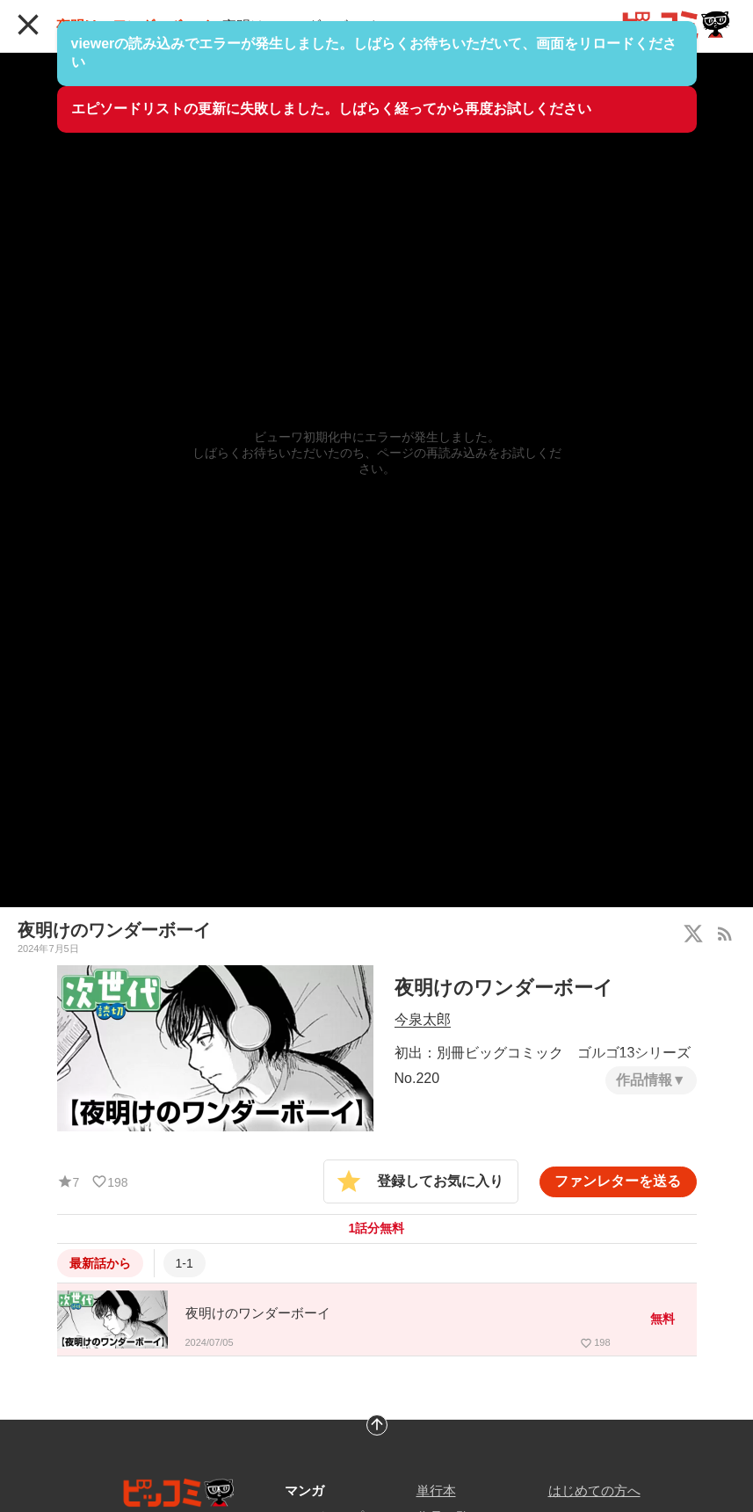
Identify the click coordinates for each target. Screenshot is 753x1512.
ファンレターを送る (617, 1181)
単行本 (436, 1490)
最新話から (100, 1263)
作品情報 (644, 1079)
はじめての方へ (594, 1490)
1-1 (184, 1263)
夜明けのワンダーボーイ (133, 25)
